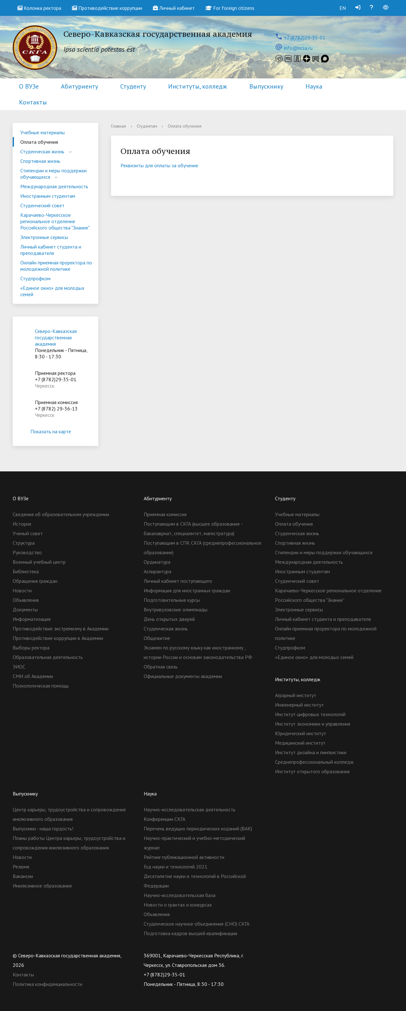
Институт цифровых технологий (310, 714)
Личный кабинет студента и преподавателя (50, 249)
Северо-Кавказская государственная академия (56, 337)
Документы (25, 609)
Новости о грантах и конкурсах (178, 904)
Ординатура (157, 562)
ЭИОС (19, 666)
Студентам (147, 126)
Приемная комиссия (165, 514)
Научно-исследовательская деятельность (189, 809)
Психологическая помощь (41, 685)
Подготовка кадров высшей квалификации (190, 933)
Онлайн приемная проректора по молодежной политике (56, 265)
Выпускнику (266, 86)
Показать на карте (55, 431)
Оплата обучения (39, 142)
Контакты (33, 102)
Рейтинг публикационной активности (184, 857)
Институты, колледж (197, 86)
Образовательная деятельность (48, 657)
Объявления (26, 600)
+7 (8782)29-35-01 (304, 37)
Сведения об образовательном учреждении (61, 514)
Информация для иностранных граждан (187, 590)
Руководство (27, 552)
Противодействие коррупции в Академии (58, 638)
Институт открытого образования (312, 771)
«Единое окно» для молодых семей (52, 291)
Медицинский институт (300, 743)
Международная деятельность (54, 186)
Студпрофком (35, 278)
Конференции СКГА (164, 819)
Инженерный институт (299, 705)
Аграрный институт (295, 695)
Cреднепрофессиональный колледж (314, 762)
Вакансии (23, 876)
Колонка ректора (39, 8)
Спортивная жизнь (40, 161)
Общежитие (157, 638)
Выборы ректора (31, 647)
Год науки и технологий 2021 (175, 866)
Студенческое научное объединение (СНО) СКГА (196, 924)
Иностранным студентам (47, 196)
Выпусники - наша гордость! (43, 828)
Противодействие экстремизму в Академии (60, 628)
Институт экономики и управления (312, 724)
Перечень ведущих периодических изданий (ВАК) (198, 828)
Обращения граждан (35, 581)
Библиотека (26, 571)
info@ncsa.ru (298, 48)
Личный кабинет (174, 8)
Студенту (133, 86)
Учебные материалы (42, 132)
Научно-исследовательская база (179, 895)
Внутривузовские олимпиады (175, 609)
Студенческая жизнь (42, 151)
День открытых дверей (169, 619)
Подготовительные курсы (172, 600)
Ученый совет (28, 533)
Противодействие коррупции (107, 8)
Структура (24, 543)
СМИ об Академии (33, 676)
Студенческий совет (42, 205)
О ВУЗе (29, 86)
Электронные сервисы (44, 237)
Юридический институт (300, 733)
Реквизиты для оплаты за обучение (159, 165)
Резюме (21, 866)
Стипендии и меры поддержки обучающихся (53, 173)
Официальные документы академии (183, 676)
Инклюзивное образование (42, 885)
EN (342, 8)
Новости (22, 590)
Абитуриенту (79, 86)
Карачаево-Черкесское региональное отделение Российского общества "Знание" (55, 221)
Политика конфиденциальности (47, 984)
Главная (118, 126)
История (22, 524)
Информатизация (31, 619)
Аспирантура (157, 571)
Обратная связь (161, 666)
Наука (313, 86)
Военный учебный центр (39, 562)
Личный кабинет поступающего (178, 581)
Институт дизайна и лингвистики (310, 752)
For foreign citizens (230, 8)
